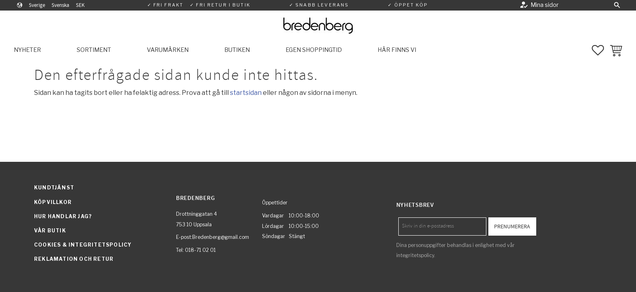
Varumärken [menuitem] (168, 50)
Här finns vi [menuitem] (397, 50)
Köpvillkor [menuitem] (53, 202)
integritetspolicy (415, 255)
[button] (617, 5)
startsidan (246, 93)
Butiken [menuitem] (237, 50)
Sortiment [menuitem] (94, 50)
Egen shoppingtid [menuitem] (314, 50)
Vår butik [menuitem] (50, 231)
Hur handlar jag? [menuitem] (63, 216)
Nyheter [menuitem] (27, 50)
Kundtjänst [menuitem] (54, 188)
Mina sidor (545, 5)
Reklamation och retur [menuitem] (74, 259)
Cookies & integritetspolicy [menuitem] (82, 245)
